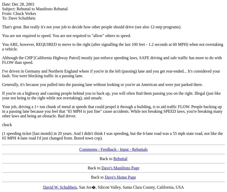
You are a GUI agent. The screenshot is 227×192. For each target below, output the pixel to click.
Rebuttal (120, 158)
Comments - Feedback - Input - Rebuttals (113, 149)
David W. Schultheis (60, 187)
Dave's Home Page (120, 177)
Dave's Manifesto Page (120, 168)
